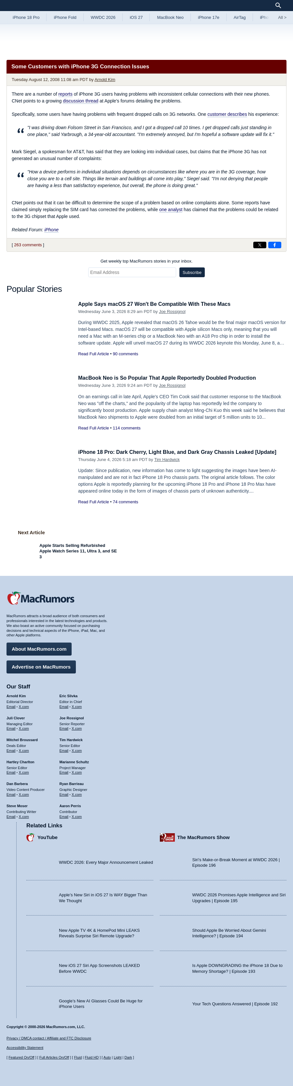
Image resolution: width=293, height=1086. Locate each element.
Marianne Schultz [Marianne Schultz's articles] (74, 761)
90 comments (125, 353)
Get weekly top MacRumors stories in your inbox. (147, 261)
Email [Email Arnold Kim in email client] (11, 706)
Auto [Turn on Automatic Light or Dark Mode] (107, 1057)
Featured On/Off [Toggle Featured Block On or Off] (21, 1057)
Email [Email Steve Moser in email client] (11, 815)
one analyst (171, 209)
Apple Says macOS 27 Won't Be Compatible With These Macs (159, 304)
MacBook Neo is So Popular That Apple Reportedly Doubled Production (172, 378)
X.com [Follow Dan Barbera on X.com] (24, 793)
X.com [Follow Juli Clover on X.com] (24, 727)
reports (65, 94)
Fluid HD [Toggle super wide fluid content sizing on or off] (92, 1057)
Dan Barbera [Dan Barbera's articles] (17, 783)
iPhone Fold (65, 17)
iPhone (51, 229)
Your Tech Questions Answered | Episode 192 (235, 1002)
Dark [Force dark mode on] (128, 1057)
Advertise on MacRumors (41, 666)
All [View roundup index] (282, 17)
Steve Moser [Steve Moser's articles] (17, 805)
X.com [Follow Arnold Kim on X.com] (24, 706)
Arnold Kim (104, 79)
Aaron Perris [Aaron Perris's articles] (70, 805)
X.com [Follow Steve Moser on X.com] (24, 815)
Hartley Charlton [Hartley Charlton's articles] (21, 761)
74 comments (125, 509)
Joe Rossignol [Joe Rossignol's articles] (72, 717)
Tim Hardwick (167, 466)
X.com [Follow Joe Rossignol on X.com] (77, 727)
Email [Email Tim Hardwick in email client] (64, 750)
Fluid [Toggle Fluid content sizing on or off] (78, 1057)
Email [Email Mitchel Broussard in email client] (11, 750)
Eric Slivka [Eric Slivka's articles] (69, 695)
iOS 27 (136, 17)
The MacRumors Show (203, 836)
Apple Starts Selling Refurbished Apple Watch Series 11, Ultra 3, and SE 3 (78, 551)
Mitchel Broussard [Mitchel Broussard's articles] (22, 739)
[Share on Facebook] (274, 245)
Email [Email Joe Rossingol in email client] (64, 727)
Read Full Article (93, 353)
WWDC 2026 (103, 17)
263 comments (28, 244)
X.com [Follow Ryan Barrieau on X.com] (77, 793)
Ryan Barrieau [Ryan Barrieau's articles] (72, 783)
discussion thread (80, 100)
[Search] (280, 5)
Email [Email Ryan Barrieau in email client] (64, 793)
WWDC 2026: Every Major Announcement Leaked (106, 861)
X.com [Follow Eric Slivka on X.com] (77, 706)
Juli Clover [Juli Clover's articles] (16, 717)
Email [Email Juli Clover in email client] (11, 727)
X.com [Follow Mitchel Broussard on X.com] (24, 750)
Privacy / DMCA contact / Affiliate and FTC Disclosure (49, 1038)
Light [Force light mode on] (117, 1057)
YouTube (47, 836)
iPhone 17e (208, 17)
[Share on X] (259, 245)
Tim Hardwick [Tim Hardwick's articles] (71, 739)
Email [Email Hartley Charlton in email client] (11, 771)
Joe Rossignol (172, 311)
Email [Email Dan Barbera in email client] (11, 793)
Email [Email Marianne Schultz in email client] (64, 771)
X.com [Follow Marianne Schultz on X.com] (77, 771)
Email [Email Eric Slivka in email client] (64, 706)
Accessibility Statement (25, 1048)
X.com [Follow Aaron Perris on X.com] (77, 815)
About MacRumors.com (39, 648)
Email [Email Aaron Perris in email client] (64, 815)
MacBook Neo (170, 17)
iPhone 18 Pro (26, 17)
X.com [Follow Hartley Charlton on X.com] (24, 771)
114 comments (126, 428)
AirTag (240, 17)
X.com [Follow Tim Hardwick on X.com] (77, 750)
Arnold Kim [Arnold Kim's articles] (16, 695)
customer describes (227, 114)
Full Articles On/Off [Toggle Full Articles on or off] (54, 1057)
